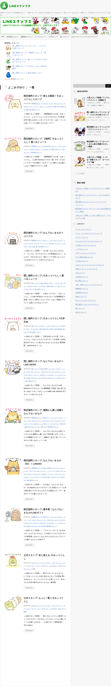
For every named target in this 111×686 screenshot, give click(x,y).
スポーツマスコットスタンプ (85, 253)
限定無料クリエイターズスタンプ (87, 304)
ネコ (33, 566)
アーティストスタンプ (83, 229)
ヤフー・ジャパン (33, 106)
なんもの (36, 243)
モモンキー (58, 474)
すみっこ (49, 563)
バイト (30, 424)
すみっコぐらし (58, 103)
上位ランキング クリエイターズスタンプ (84, 37)
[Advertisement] (21, 201)
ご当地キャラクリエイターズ (85, 245)
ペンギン (38, 566)
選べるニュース (53, 378)
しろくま (42, 563)
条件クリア (58, 149)
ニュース (62, 372)
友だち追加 (60, 106)
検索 (27, 109)
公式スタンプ (53, 37)
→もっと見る (80, 173)
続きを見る (29, 128)
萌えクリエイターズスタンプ (85, 300)
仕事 (61, 424)
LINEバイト (46, 418)
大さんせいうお (36, 378)
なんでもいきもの (53, 372)
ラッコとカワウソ (60, 375)
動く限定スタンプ (81, 281)
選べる (45, 378)
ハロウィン (36, 375)
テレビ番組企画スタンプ (84, 257)
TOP (2, 37)
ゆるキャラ (45, 566)
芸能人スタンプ (80, 296)
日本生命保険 (58, 329)
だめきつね (44, 372)
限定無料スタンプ (34, 109)
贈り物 (43, 526)
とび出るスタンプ (81, 261)
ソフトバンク (51, 471)
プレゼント (36, 523)
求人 (45, 427)
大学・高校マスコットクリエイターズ (88, 285)
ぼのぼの (32, 149)
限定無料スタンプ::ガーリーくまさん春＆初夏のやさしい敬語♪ (98, 144)
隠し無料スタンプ (40, 289)
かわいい (45, 103)
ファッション (44, 243)
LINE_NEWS (46, 146)
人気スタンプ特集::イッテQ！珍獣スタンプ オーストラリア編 (98, 159)
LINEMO (49, 468)
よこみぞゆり (49, 106)
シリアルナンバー (40, 37)
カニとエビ (52, 369)
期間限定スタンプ (26, 37)
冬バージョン (28, 569)
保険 (40, 329)
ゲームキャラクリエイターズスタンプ (88, 241)
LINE (44, 468)
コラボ (51, 103)
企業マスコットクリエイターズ (86, 269)
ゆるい (42, 106)
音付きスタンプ (80, 312)
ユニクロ (57, 243)
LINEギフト (46, 517)
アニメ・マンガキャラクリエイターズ (88, 233)
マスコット (51, 474)
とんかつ (28, 566)
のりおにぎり (28, 375)
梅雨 (42, 427)
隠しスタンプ (64, 37)
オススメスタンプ (81, 237)
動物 (55, 106)
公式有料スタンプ (81, 277)
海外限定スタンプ (12, 37)
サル (34, 471)
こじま (26, 471)
